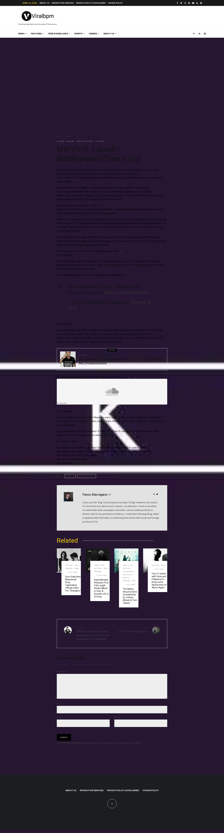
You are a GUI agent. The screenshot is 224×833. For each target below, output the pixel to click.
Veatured (70, 141)
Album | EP (99, 565)
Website (117, 721)
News (21, 33)
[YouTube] (193, 3)
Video (76, 568)
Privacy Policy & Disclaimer (91, 3)
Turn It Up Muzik (87, 476)
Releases (69, 568)
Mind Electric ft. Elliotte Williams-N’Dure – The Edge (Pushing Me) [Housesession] (121, 361)
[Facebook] (177, 3)
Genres (93, 33)
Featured (36, 33)
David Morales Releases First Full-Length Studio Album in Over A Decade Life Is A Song (101, 588)
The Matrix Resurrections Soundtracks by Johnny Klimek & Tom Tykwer (130, 596)
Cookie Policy (115, 3)
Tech (134, 580)
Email (60, 721)
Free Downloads (58, 33)
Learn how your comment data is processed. (118, 746)
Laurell (70, 476)
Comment (61, 671)
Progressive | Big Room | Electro (128, 574)
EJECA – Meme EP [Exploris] (131, 629)
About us (45, 3)
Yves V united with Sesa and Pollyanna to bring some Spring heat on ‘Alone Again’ (159, 580)
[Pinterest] (189, 3)
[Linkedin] (197, 3)
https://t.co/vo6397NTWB (126, 292)
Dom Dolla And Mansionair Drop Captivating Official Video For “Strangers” (73, 583)
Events (78, 33)
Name (60, 707)
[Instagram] (185, 3)
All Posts (60, 141)
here (121, 251)
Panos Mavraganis (94, 494)
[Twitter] (181, 3)
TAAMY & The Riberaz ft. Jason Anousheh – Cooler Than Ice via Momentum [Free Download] (93, 633)
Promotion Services (63, 3)
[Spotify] (201, 3)
